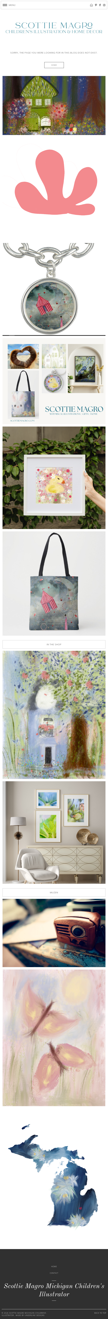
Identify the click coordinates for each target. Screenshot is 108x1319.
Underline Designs (34, 1315)
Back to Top (100, 1313)
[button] (9, 5)
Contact (54, 1273)
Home (54, 65)
